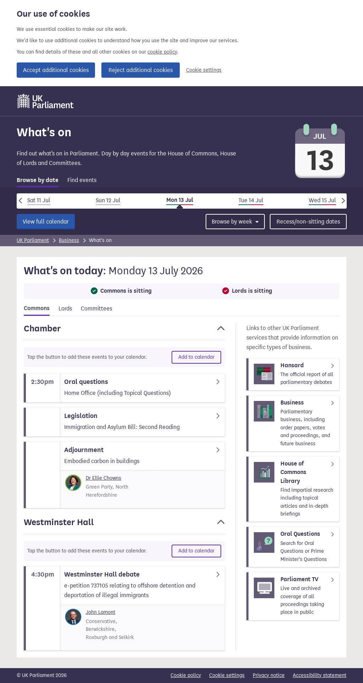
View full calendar (46, 221)
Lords (65, 308)
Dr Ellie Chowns (103, 478)
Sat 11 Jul (38, 200)
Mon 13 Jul (179, 200)
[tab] (37, 181)
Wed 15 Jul (322, 200)
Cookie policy (186, 675)
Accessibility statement (319, 675)
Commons (37, 308)
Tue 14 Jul (251, 200)
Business (69, 240)
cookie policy (162, 52)
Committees (96, 308)
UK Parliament (33, 240)
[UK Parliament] (45, 101)
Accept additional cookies (56, 70)
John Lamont (100, 612)
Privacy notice (269, 675)
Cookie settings (204, 70)
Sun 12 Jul (108, 200)
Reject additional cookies (140, 70)
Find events (81, 180)
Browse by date (37, 180)
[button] (124, 331)
